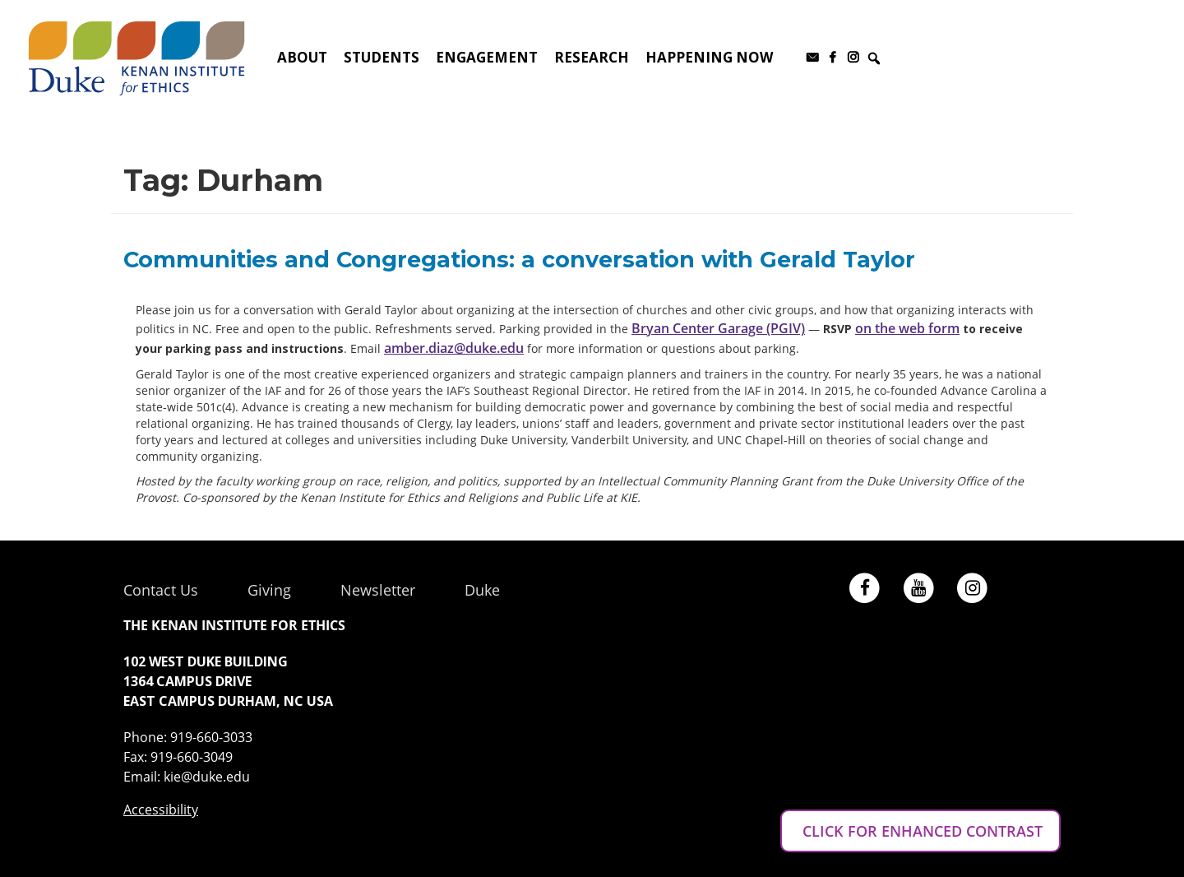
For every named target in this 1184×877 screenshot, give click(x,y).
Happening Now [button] (709, 57)
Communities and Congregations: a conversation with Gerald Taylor (519, 259)
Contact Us (160, 590)
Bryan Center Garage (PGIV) (718, 328)
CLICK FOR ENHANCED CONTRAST (920, 831)
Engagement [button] (487, 57)
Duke (482, 590)
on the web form (907, 328)
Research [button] (591, 57)
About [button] (302, 57)
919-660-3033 (211, 737)
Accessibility (160, 809)
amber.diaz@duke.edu (454, 348)
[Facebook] (832, 57)
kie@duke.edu (207, 777)
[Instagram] (853, 57)
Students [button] (381, 57)
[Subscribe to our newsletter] (812, 57)
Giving (269, 590)
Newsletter (377, 590)
